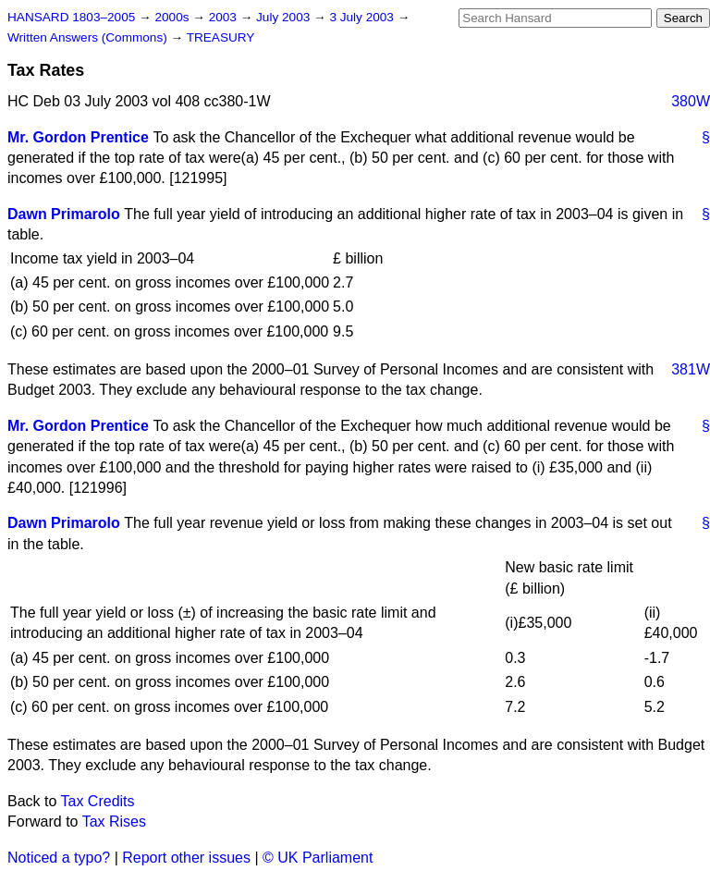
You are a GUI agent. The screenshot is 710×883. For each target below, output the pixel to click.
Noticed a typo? (58, 857)
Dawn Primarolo (63, 214)
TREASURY (221, 37)
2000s (173, 17)
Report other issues (186, 857)
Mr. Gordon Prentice (78, 137)
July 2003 (284, 17)
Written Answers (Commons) (89, 37)
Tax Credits (98, 801)
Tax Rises (114, 821)
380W (690, 101)
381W (690, 369)
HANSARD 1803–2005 (71, 17)
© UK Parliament (318, 857)
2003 (224, 17)
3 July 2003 (363, 17)
